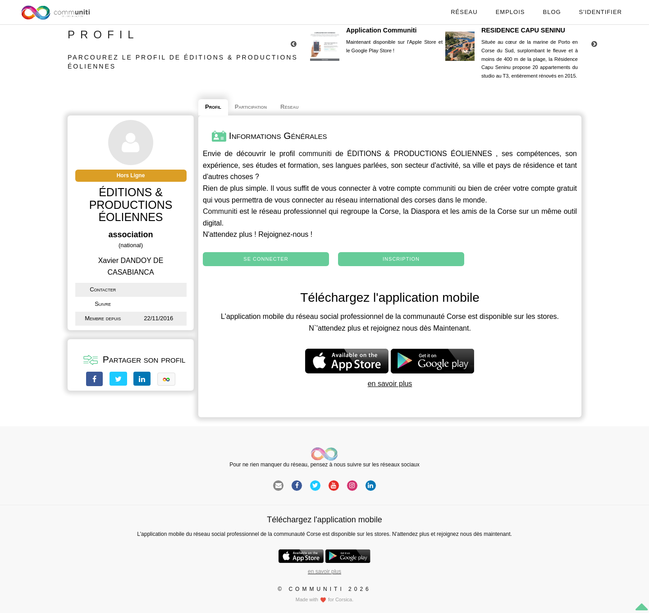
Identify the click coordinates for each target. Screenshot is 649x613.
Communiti (220, 211)
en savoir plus (390, 383)
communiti (315, 153)
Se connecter (265, 259)
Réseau (464, 12)
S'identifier (600, 12)
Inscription (401, 259)
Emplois (510, 12)
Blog (552, 12)
